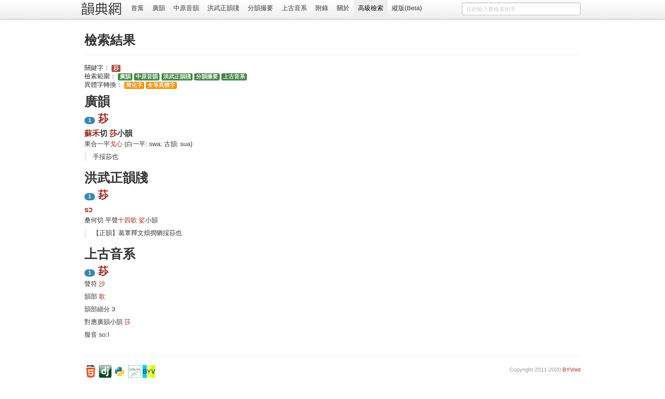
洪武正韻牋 (223, 7)
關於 (343, 7)
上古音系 (294, 7)
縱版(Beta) (407, 7)
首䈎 (137, 7)
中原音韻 (186, 7)
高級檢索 (370, 7)
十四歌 (127, 220)
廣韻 (158, 7)
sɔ (88, 209)
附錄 (322, 7)
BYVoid (571, 369)
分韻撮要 (260, 7)
